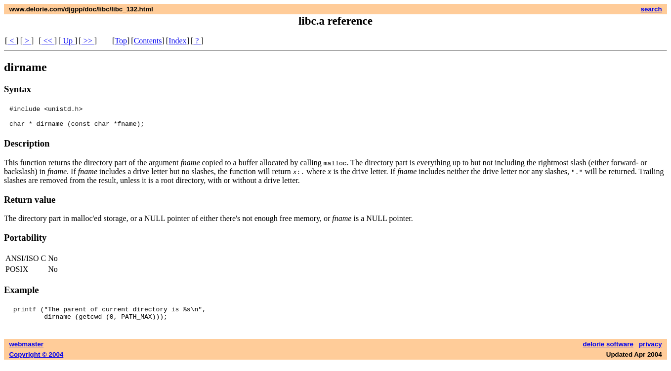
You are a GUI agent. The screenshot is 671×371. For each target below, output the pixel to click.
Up (68, 41)
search (651, 9)
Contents (148, 41)
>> (88, 41)
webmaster (26, 351)
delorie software (608, 351)
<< (48, 41)
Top (121, 41)
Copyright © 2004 (36, 362)
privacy (650, 351)
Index (177, 41)
